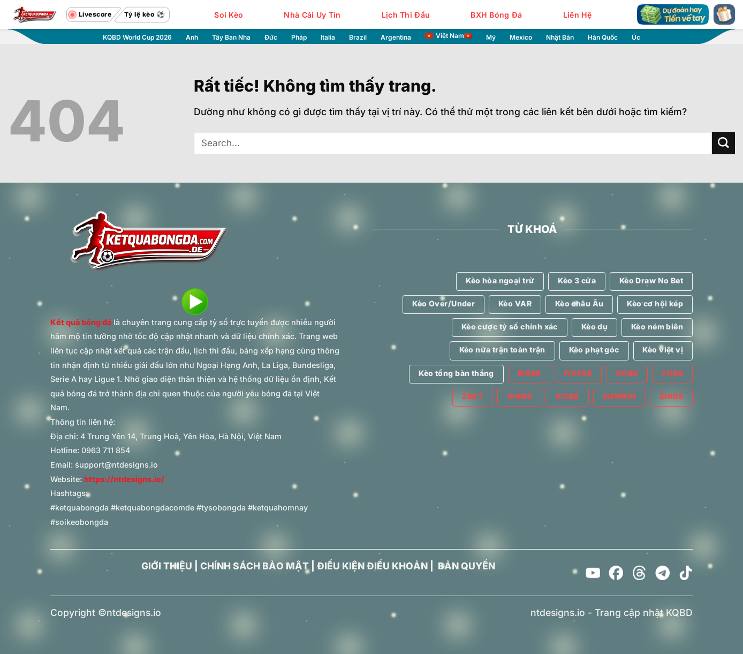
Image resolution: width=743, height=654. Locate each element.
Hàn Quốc (603, 37)
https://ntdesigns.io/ (124, 479)
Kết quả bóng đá (80, 322)
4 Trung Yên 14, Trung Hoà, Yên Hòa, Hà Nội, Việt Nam (181, 436)
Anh (192, 37)
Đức (270, 37)
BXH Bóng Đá (496, 14)
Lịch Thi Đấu (406, 14)
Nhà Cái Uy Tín (312, 14)
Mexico (521, 37)
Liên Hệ (577, 14)
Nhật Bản (560, 37)
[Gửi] (723, 143)
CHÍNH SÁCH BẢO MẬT (254, 566)
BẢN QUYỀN (466, 566)
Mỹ (491, 37)
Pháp (299, 37)
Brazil (358, 37)
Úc (636, 37)
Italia (328, 37)
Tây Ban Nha (231, 37)
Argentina (396, 37)
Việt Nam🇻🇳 (448, 36)
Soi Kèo (228, 14)
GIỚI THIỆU (166, 566)
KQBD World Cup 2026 (137, 37)
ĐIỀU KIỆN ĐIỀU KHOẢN (372, 566)
